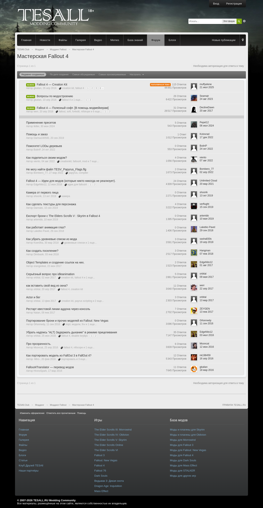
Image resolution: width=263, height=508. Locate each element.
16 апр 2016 (206, 358)
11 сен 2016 (206, 323)
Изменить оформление (32, 413)
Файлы (63, 40)
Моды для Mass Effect (183, 465)
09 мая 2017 (207, 277)
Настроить (137, 74)
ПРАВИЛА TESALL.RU (234, 405)
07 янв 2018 (206, 253)
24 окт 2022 (206, 148)
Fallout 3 (99, 455)
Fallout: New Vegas (105, 460)
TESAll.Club (23, 405)
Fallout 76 (100, 470)
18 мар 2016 (207, 370)
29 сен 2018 (206, 230)
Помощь (81, 413)
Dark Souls (100, 475)
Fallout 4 (99, 465)
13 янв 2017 (206, 311)
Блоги (172, 40)
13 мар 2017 (207, 300)
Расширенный (244, 21)
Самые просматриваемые (112, 74)
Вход (216, 3)
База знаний (135, 40)
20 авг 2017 (206, 110)
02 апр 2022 (206, 172)
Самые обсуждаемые (83, 74)
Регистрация (234, 3)
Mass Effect (101, 491)
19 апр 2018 (206, 242)
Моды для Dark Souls (183, 460)
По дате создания (59, 74)
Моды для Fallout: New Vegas (188, 450)
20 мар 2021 (207, 183)
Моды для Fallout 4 (181, 455)
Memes (114, 40)
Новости (45, 40)
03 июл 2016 (207, 335)
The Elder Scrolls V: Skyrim (110, 439)
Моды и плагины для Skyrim (187, 429)
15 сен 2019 (206, 207)
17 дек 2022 (206, 137)
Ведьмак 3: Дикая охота (109, 480)
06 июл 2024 (207, 125)
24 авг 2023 (206, 99)
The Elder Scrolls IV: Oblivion (111, 434)
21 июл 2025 (207, 87)
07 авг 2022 (206, 160)
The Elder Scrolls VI (106, 450)
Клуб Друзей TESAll (31, 465)
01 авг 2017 (206, 265)
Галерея (80, 40)
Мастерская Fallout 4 (83, 405)
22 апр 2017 (206, 288)
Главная (26, 40)
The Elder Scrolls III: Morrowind (113, 429)
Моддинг (39, 405)
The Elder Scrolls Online (108, 444)
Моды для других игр (183, 475)
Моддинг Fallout (58, 405)
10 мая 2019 (207, 218)
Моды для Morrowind (183, 439)
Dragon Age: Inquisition (108, 485)
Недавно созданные (32, 74)
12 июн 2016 (207, 346)
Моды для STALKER (182, 470)
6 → (102, 88)
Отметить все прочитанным (60, 413)
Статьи (23, 460)
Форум (155, 40)
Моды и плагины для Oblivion (188, 434)
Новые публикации (223, 40)
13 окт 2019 (206, 195)
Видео (98, 40)
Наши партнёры (28, 470)
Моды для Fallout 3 (181, 444)
